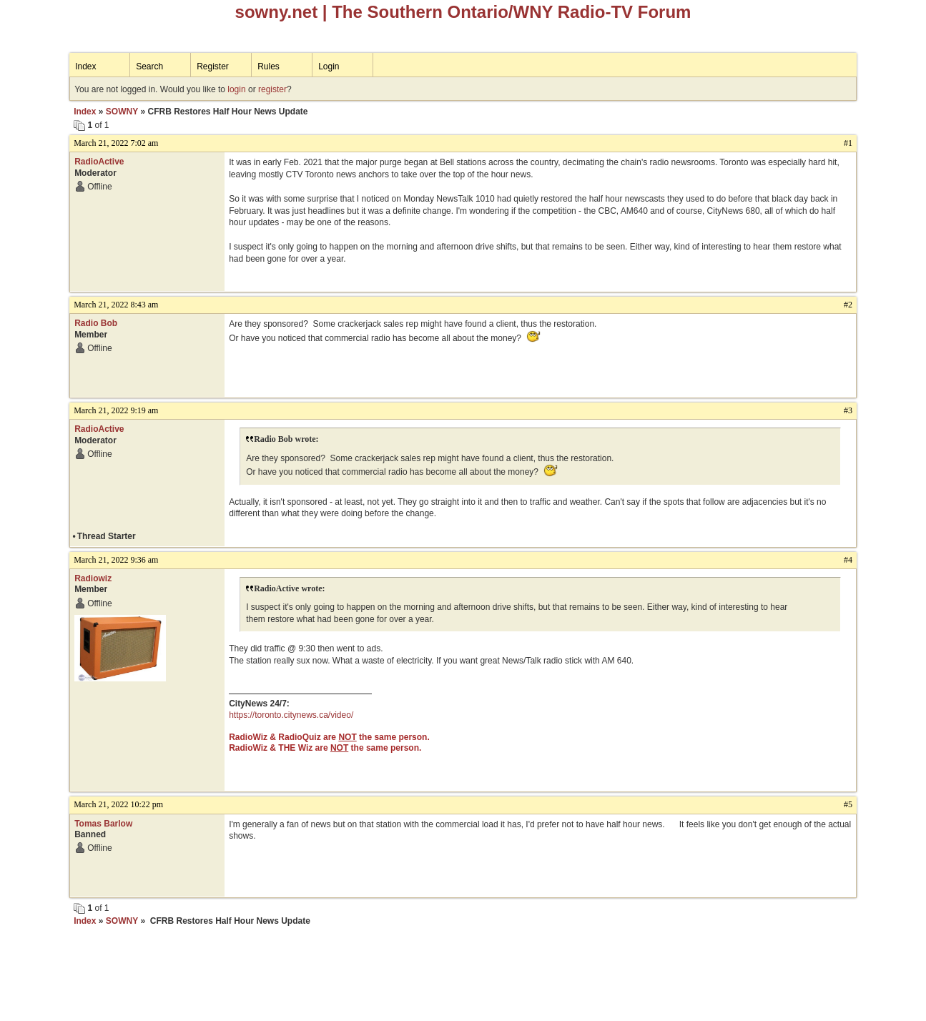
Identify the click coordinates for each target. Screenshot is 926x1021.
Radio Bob (95, 323)
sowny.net (276, 11)
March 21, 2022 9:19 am (116, 410)
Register (213, 66)
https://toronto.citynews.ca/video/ (291, 715)
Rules (268, 66)
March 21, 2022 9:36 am (116, 560)
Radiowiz (93, 578)
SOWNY (122, 112)
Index (85, 66)
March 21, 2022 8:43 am (116, 305)
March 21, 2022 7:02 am (116, 143)
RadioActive (99, 162)
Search (149, 66)
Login (328, 66)
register (272, 89)
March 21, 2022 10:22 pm (118, 804)
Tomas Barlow (103, 824)
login (236, 89)
